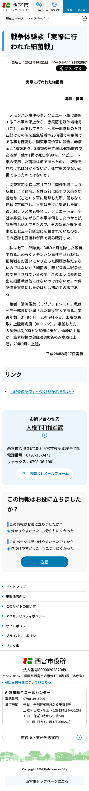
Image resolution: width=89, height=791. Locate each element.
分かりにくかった (59, 530)
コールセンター (54, 9)
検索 (69, 9)
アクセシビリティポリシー (25, 616)
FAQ (39, 9)
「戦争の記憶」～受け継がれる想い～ (41, 391)
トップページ (36, 18)
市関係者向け (16, 596)
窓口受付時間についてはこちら (28, 682)
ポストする (73, 68)
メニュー (82, 9)
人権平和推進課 (44, 427)
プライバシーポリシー (22, 635)
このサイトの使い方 (21, 606)
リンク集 (12, 645)
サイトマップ (16, 586)
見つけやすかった (25, 548)
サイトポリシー (17, 626)
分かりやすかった (25, 530)
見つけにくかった (59, 548)
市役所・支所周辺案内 (40, 737)
